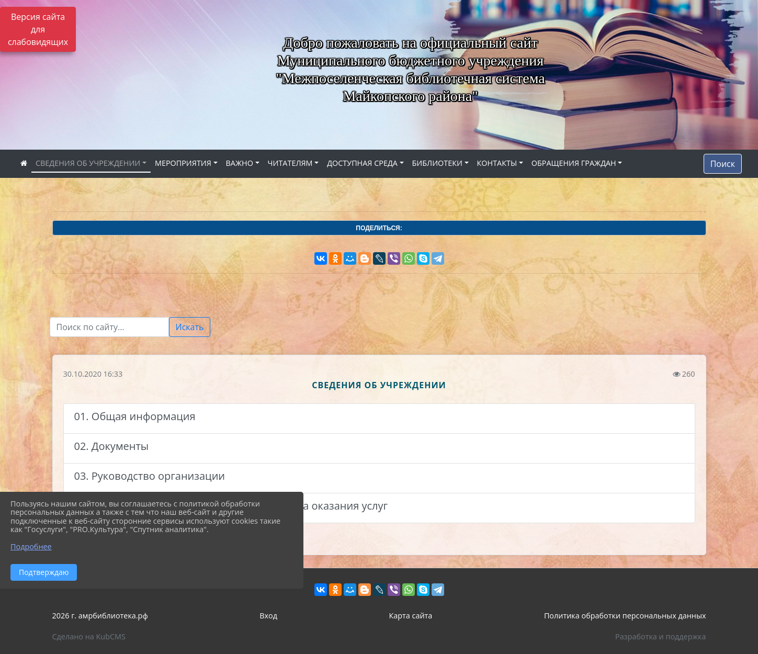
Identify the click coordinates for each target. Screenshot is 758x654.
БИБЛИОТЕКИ (437, 163)
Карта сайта (410, 616)
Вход (268, 616)
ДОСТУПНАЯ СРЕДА (362, 163)
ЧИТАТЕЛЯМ (290, 163)
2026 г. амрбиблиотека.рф (100, 616)
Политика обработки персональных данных (625, 616)
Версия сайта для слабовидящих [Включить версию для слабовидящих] (38, 29)
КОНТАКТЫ (497, 163)
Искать (190, 327)
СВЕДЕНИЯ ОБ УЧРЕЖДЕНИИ (88, 163)
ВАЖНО (239, 163)
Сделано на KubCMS (89, 636)
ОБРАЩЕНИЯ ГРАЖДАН (573, 163)
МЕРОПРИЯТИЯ (183, 163)
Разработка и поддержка (660, 636)
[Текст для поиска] (109, 327)
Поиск (722, 164)
